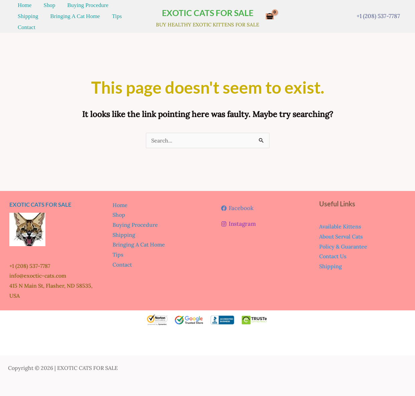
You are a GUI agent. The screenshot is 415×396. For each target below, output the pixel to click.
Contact (93, 23)
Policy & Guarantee (343, 244)
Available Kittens (340, 224)
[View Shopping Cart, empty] (270, 15)
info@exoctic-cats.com (37, 273)
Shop (39, 7)
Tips (74, 23)
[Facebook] (237, 206)
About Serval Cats (341, 234)
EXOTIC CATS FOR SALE (207, 12)
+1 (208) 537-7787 (378, 15)
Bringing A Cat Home (39, 23)
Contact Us (333, 254)
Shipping (107, 7)
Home (21, 7)
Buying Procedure (71, 7)
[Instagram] (238, 222)
